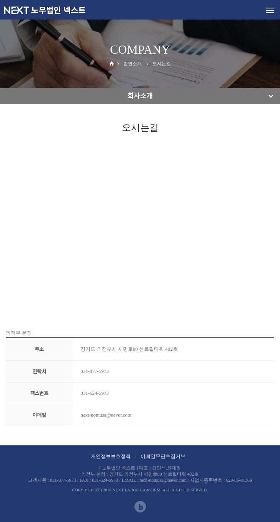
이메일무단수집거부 (163, 456)
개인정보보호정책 (111, 456)
